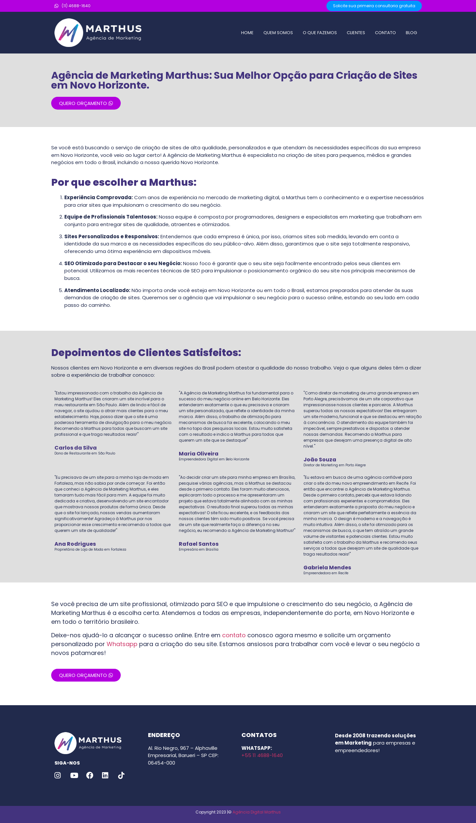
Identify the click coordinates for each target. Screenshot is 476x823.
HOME (247, 33)
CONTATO (385, 33)
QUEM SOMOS (278, 33)
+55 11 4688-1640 (262, 755)
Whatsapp (122, 644)
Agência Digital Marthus (257, 812)
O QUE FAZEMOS (320, 33)
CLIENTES (356, 33)
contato (234, 635)
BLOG (411, 33)
